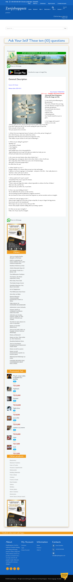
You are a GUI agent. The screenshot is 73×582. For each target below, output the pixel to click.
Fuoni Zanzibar (59, 545)
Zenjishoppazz (16, 8)
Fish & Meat (13, 475)
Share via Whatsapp (14, 66)
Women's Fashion (15, 462)
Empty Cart (64, 17)
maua (14, 437)
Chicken (12, 477)
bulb (14, 447)
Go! (65, 28)
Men (41, 9)
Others (12, 484)
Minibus (12, 487)
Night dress (16, 408)
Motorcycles (13, 470)
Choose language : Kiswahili (29, 1)
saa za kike (16, 418)
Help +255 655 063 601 (13, 1)
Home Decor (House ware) (17, 496)
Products (39, 547)
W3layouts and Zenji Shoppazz (39, 579)
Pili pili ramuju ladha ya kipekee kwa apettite (19, 377)
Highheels (16, 389)
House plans (13, 489)
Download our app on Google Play (27, 72)
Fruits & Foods (14, 479)
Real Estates (13, 482)
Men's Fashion (14, 491)
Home (30, 9)
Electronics (47, 9)
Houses (60, 9)
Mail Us (35, 3)
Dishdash (15, 398)
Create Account (62, 3)
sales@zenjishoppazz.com (58, 555)
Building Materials (15, 472)
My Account (51, 3)
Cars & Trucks (14, 465)
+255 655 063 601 (60, 549)
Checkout (43, 3)
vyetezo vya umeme (19, 427)
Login (22, 547)
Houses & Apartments (16, 467)
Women (35, 9)
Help (29, 3)
